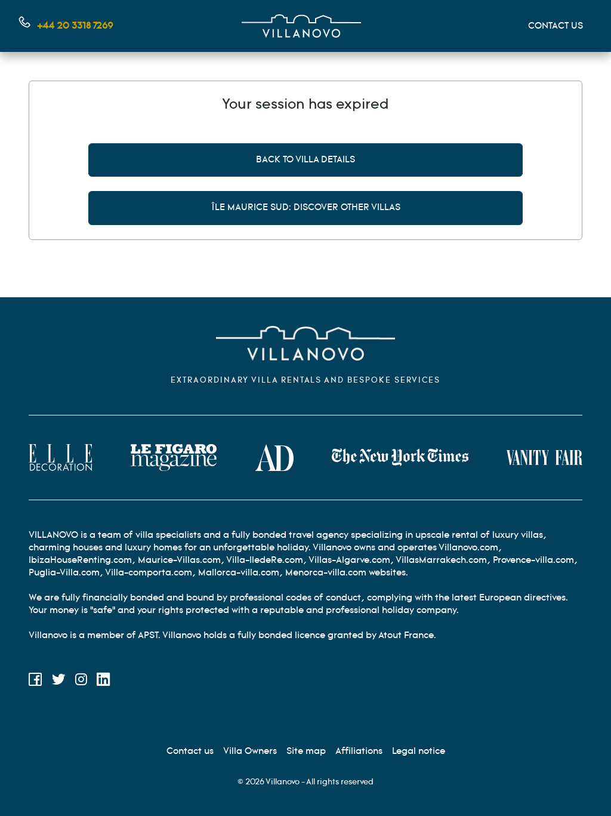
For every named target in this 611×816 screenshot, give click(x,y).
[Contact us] (190, 751)
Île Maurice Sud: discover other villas (305, 207)
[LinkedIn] (103, 681)
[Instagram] (81, 681)
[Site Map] (306, 751)
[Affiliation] (358, 751)
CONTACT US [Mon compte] (555, 26)
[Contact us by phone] (66, 26)
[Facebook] (35, 681)
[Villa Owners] (250, 751)
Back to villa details (305, 159)
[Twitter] (59, 681)
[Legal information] (418, 751)
